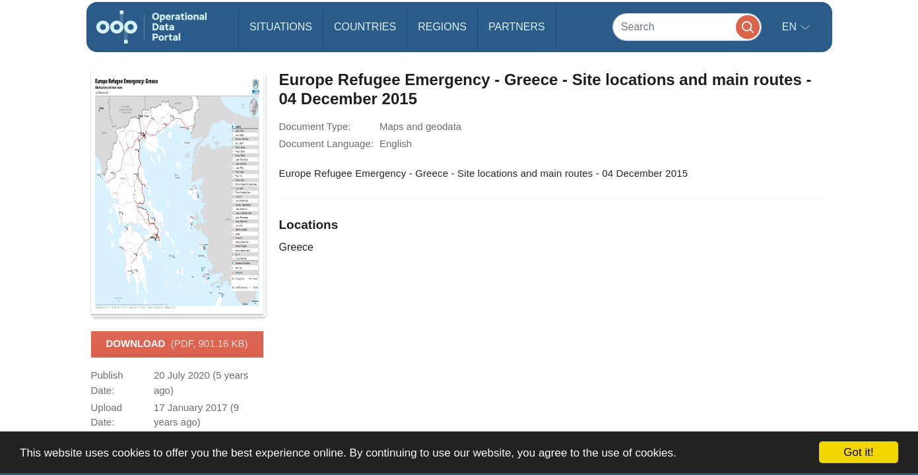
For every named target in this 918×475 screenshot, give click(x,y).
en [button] (791, 26)
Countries (365, 26)
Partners (516, 26)
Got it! (858, 452)
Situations (280, 26)
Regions (442, 26)
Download (176, 344)
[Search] (687, 26)
